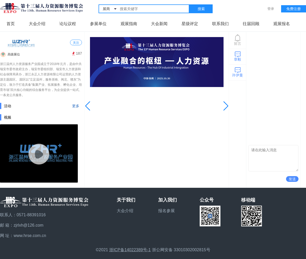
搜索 (201, 9)
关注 (76, 43)
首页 (10, 23)
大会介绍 (37, 23)
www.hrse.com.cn (29, 235)
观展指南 (129, 23)
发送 (292, 179)
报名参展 (166, 210)
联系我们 (220, 23)
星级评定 (190, 23)
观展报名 (281, 23)
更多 (75, 106)
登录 (270, 9)
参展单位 (98, 23)
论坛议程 (67, 23)
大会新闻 (159, 23)
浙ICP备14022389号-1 (130, 250)
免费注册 (293, 9)
